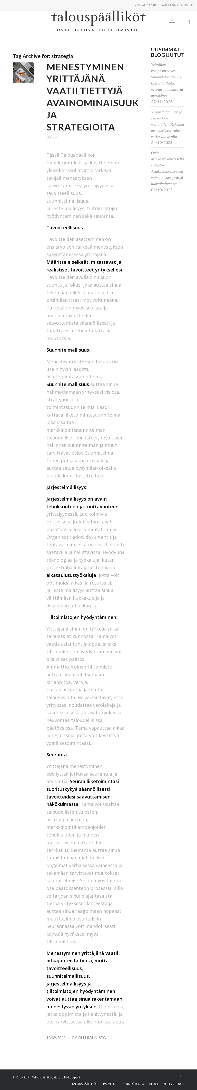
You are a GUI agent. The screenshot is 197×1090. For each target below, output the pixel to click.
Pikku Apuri (72, 1077)
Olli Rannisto (92, 1038)
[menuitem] (172, 22)
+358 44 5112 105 (146, 5)
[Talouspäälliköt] (98, 22)
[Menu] (172, 22)
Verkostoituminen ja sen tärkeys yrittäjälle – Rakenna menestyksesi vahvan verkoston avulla (167, 124)
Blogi (51, 137)
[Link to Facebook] (189, 22)
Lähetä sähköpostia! (177, 5)
